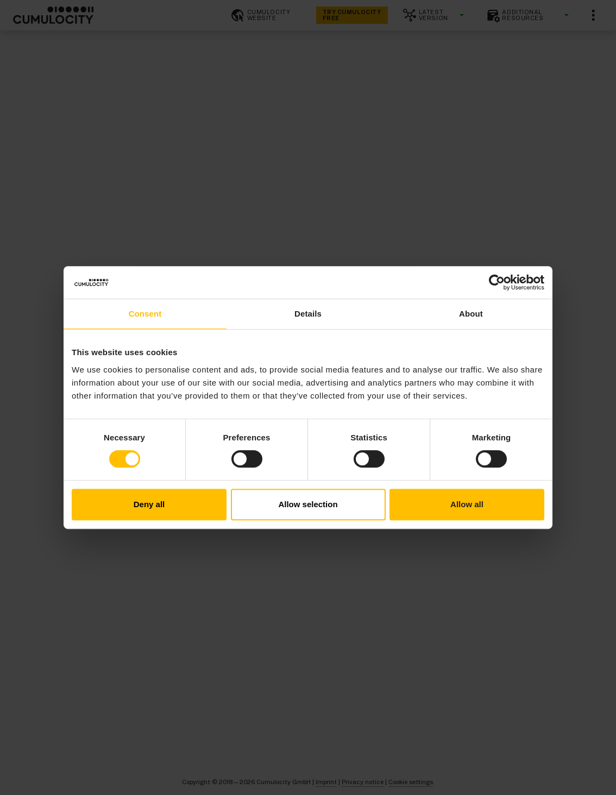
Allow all (466, 504)
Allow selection (307, 504)
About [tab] (471, 313)
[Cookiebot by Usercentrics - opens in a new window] (496, 282)
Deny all (149, 504)
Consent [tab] (145, 313)
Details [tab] (308, 313)
